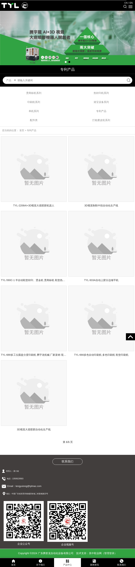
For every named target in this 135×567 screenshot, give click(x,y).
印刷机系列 (33, 102)
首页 (21, 130)
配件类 (34, 120)
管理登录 (109, 553)
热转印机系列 (101, 93)
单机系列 (34, 111)
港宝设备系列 (101, 102)
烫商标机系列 (33, 93)
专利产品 (101, 111)
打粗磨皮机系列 (101, 120)
